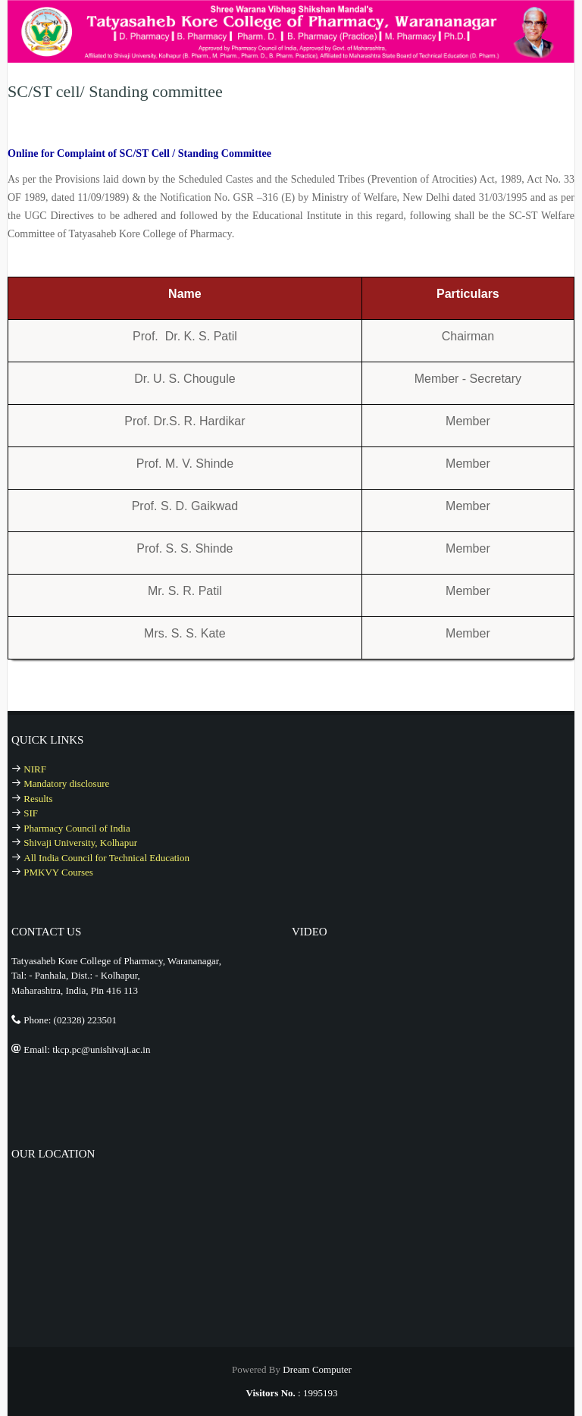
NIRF (34, 769)
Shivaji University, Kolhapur (80, 842)
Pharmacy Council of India (76, 828)
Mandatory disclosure (66, 783)
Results (37, 798)
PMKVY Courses (58, 872)
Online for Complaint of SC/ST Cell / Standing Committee (139, 153)
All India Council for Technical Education (106, 857)
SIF (30, 813)
